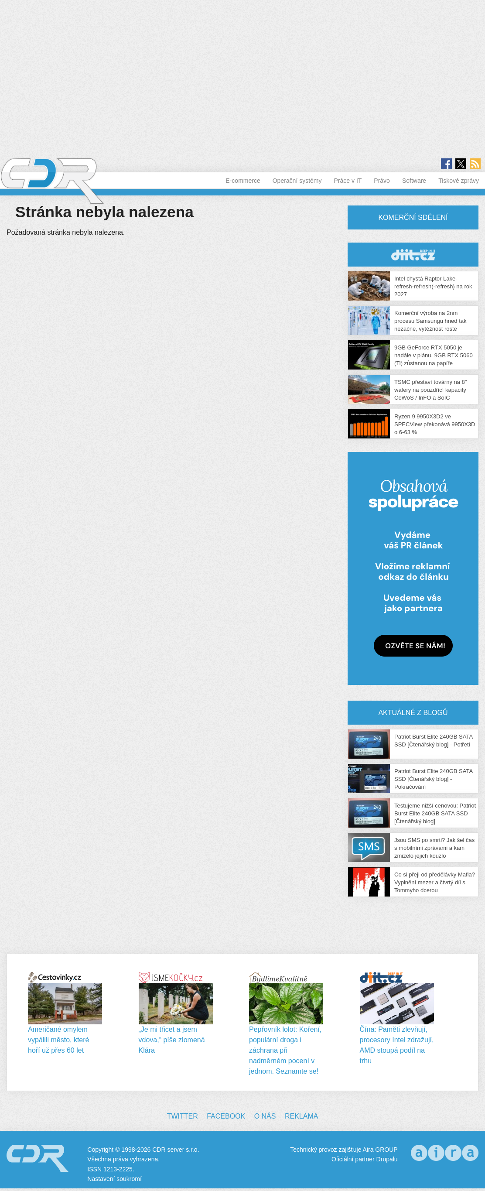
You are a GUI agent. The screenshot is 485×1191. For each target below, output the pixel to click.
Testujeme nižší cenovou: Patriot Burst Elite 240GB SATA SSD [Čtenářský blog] (435, 813)
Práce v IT (348, 180)
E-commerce (242, 180)
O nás (265, 1116)
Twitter (182, 1116)
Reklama (301, 1116)
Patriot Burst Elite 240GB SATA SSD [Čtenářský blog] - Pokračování (433, 779)
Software (414, 180)
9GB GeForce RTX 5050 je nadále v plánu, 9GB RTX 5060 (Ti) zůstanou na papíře (433, 355)
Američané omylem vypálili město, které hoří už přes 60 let (58, 1040)
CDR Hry (413, 255)
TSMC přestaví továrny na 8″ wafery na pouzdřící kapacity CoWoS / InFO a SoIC (430, 390)
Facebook (226, 1116)
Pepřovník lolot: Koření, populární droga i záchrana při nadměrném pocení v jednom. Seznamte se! (285, 1050)
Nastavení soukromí (114, 1178)
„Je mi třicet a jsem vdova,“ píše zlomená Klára (172, 1040)
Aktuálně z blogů (412, 712)
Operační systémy (297, 180)
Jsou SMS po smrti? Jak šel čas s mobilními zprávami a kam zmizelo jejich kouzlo (434, 848)
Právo (382, 180)
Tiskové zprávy (458, 180)
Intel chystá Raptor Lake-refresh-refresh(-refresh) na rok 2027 (433, 286)
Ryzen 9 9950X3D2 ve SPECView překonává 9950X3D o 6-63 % (434, 424)
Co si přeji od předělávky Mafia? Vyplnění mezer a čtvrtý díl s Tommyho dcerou (434, 882)
